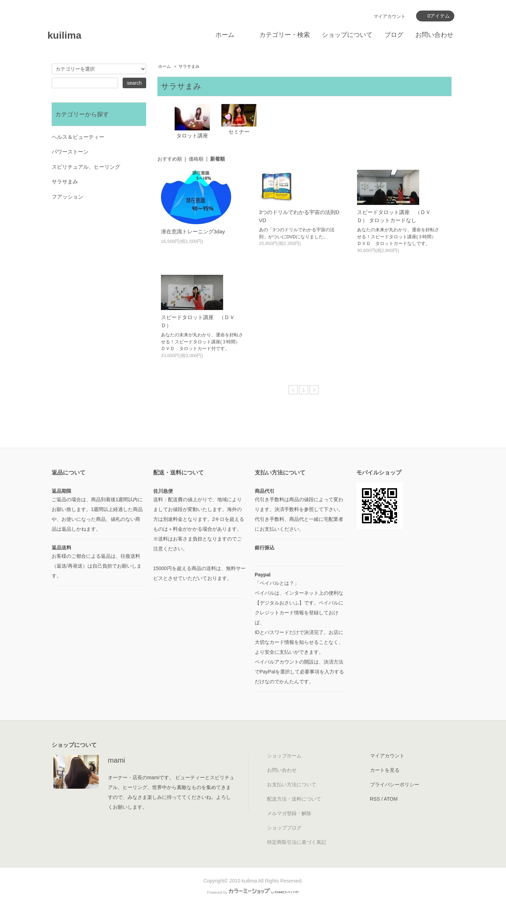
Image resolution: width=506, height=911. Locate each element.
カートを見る (385, 770)
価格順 (196, 159)
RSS (375, 799)
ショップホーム (284, 755)
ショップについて (347, 34)
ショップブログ (284, 828)
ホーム (224, 34)
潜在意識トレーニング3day (193, 231)
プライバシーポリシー (394, 784)
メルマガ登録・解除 (289, 813)
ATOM (390, 799)
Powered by (253, 892)
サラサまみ (189, 66)
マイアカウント (390, 16)
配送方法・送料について (294, 799)
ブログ (393, 34)
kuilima (64, 35)
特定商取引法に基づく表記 (296, 842)
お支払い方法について (291, 784)
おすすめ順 (169, 159)
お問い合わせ (434, 34)
